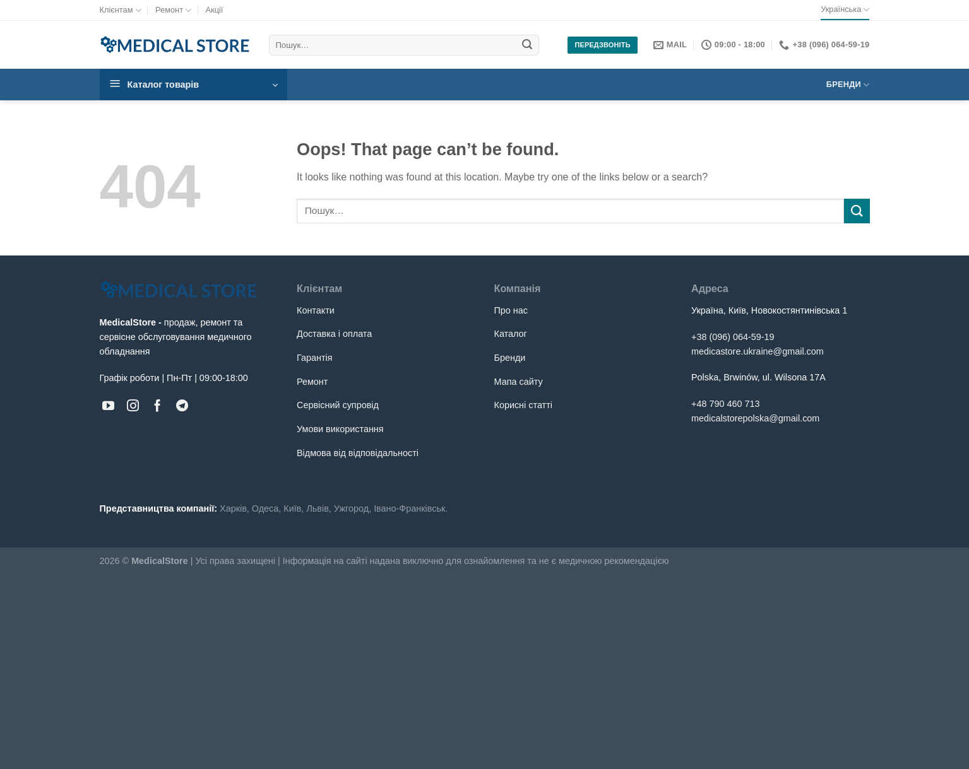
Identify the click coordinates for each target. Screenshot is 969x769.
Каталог (510, 334)
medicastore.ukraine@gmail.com (757, 351)
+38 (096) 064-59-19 (733, 337)
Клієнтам (120, 10)
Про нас (511, 310)
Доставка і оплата (334, 334)
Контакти (316, 310)
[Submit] (527, 45)
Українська (845, 10)
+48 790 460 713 (725, 404)
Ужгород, (352, 508)
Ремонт (173, 10)
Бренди (848, 85)
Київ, (293, 508)
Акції (214, 10)
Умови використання (340, 429)
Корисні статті (523, 405)
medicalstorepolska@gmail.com (755, 418)
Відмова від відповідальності (358, 453)
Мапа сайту (518, 382)
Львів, (318, 508)
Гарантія (315, 358)
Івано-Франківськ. (411, 508)
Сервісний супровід (338, 405)
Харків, (234, 508)
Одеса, (266, 508)
